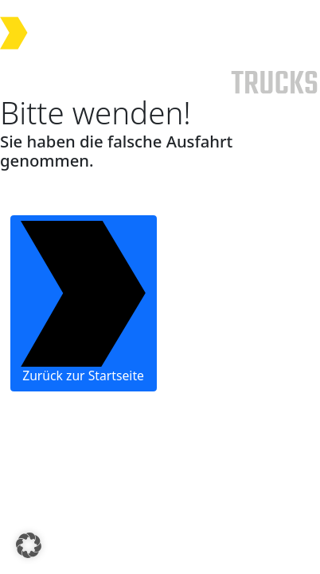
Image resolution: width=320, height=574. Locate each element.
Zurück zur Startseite (83, 302)
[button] (28, 545)
